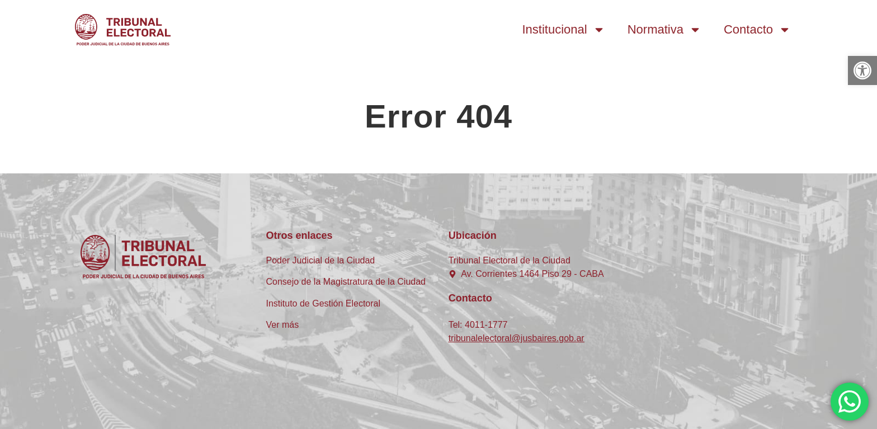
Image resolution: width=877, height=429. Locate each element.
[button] (862, 70)
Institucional (563, 29)
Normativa (664, 29)
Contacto (757, 29)
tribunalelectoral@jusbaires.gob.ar (516, 338)
